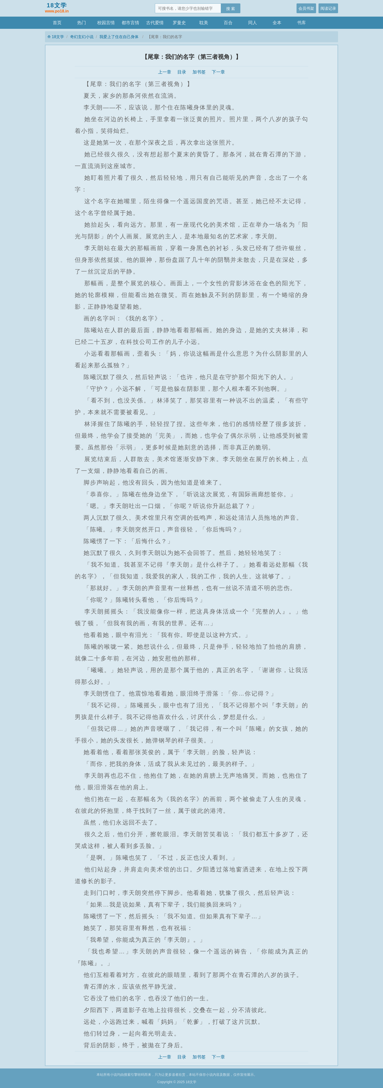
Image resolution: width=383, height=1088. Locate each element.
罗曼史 (179, 22)
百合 (228, 22)
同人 (252, 22)
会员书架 (306, 8)
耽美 (203, 22)
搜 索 (230, 8)
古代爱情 (155, 22)
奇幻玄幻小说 (82, 36)
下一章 (218, 72)
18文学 (57, 8)
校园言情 (106, 22)
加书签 (199, 72)
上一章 (164, 72)
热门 (81, 22)
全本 (277, 22)
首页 (57, 22)
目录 (181, 72)
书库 (301, 22)
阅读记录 (328, 8)
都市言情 (130, 22)
